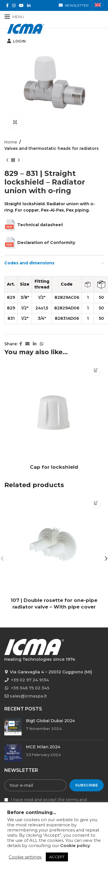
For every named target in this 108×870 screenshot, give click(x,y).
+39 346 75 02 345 (30, 688)
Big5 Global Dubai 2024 (50, 720)
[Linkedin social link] (28, 5)
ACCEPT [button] (57, 857)
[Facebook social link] (7, 5)
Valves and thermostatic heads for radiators (51, 148)
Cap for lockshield (54, 467)
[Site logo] (25, 28)
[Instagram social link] (13, 5)
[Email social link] (27, 344)
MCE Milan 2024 (43, 746)
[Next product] (19, 160)
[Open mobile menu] (14, 16)
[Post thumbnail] (13, 726)
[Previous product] (7, 160)
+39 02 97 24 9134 (30, 680)
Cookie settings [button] (25, 857)
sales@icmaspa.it (28, 696)
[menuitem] (99, 5)
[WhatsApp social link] (41, 344)
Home (10, 142)
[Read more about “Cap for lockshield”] (96, 370)
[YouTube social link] (21, 5)
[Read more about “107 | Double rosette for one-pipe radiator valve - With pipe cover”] (96, 503)
